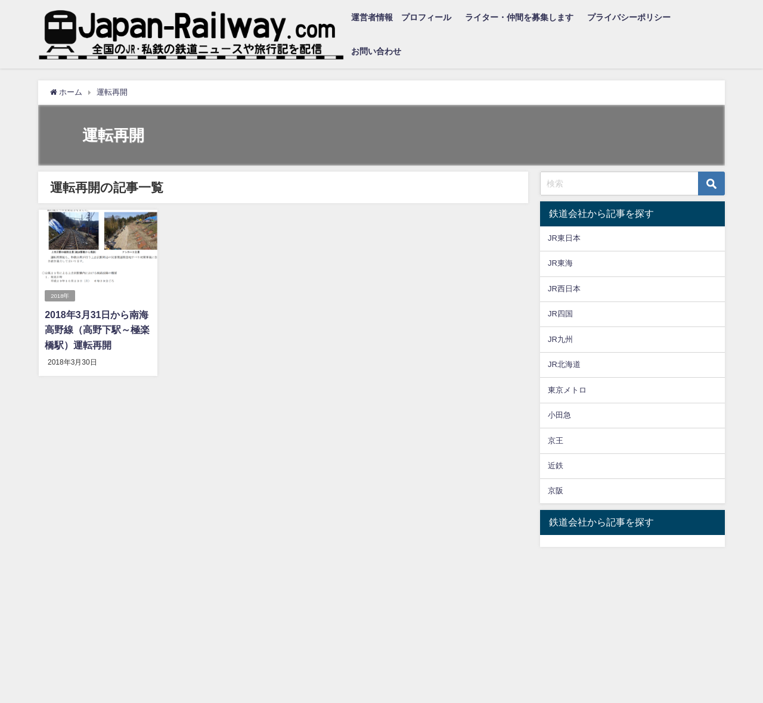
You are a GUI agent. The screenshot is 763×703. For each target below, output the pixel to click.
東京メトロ (567, 390)
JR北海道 (564, 364)
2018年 (60, 295)
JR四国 (560, 314)
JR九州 (560, 339)
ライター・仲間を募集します (519, 17)
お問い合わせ (376, 51)
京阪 (555, 490)
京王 (555, 440)
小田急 (559, 415)
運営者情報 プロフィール (401, 17)
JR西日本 (564, 289)
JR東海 (560, 263)
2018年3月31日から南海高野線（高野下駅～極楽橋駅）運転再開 (97, 330)
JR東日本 (564, 238)
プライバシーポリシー (629, 17)
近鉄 (555, 465)
